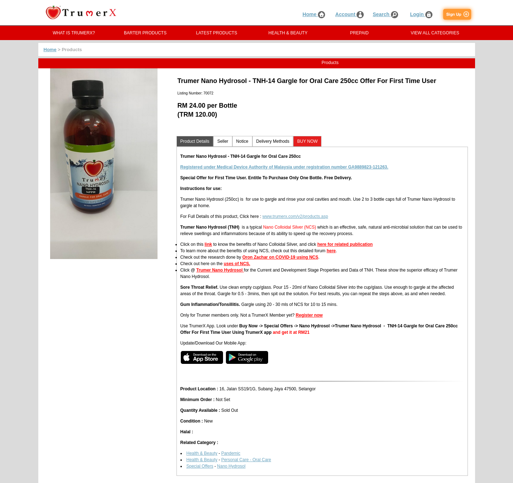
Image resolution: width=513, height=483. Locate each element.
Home (314, 14)
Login (421, 14)
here (330, 250)
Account (349, 14)
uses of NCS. (237, 263)
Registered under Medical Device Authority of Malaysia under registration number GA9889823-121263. (284, 167)
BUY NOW (307, 141)
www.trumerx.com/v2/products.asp (295, 216)
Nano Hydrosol (231, 466)
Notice (242, 141)
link (208, 244)
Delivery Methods (273, 141)
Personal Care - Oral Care (246, 459)
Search (385, 14)
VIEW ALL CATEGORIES (435, 32)
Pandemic (230, 453)
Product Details (194, 141)
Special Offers (200, 466)
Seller (222, 141)
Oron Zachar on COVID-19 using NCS (280, 257)
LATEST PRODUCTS (216, 32)
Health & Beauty (202, 453)
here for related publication (345, 244)
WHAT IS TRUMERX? (74, 32)
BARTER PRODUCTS (145, 32)
